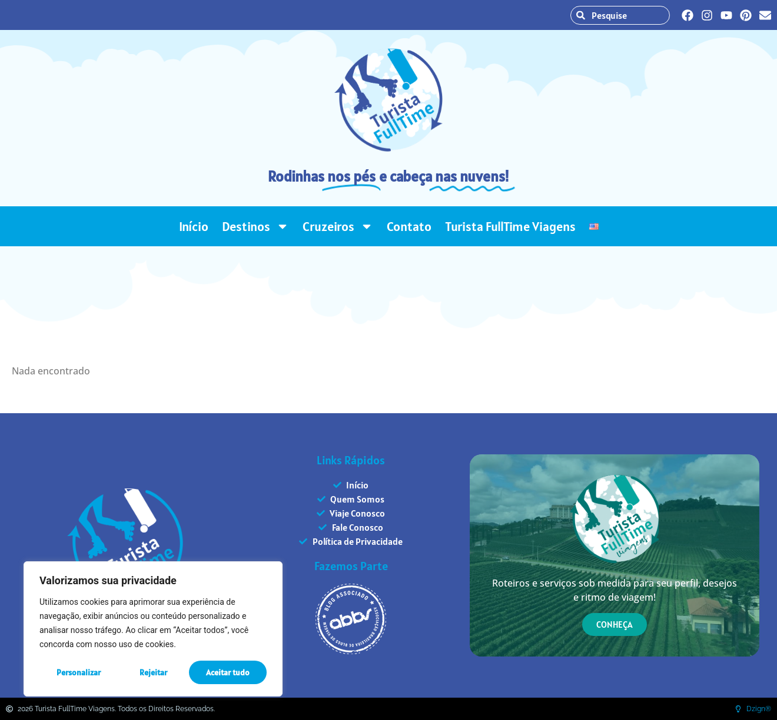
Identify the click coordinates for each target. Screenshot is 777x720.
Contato (409, 226)
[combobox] (626, 15)
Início (193, 226)
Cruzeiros (338, 226)
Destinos (255, 226)
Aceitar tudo (228, 672)
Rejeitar (153, 672)
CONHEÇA (614, 624)
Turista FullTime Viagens (510, 226)
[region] (153, 628)
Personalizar (79, 672)
